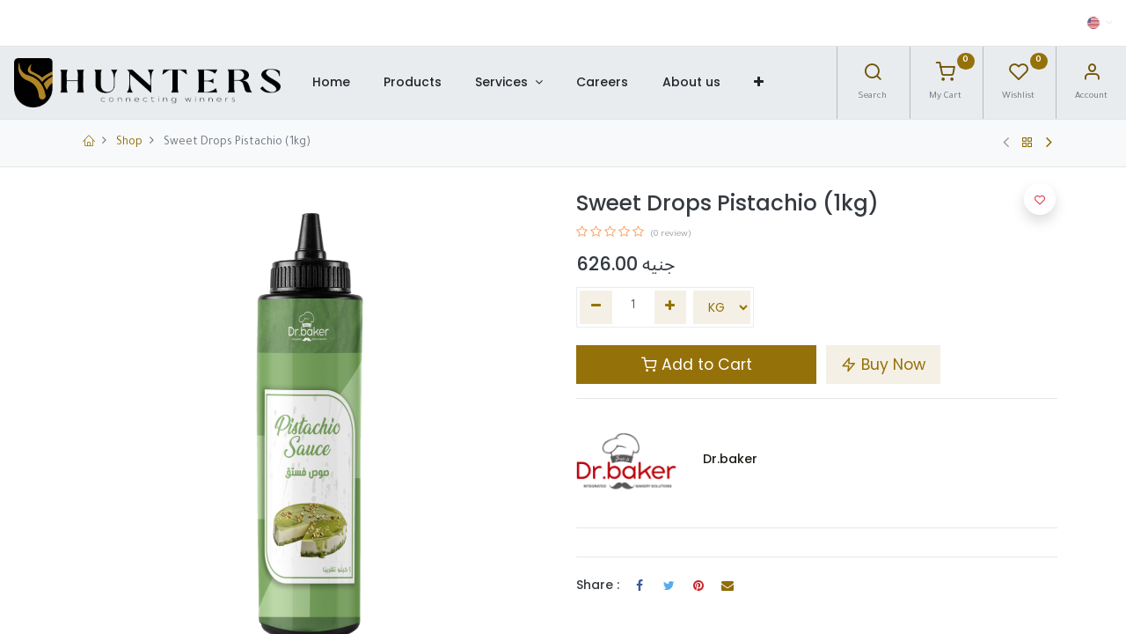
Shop (129, 142)
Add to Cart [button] (696, 364)
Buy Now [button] (883, 364)
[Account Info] (1091, 76)
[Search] (872, 76)
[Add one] (670, 307)
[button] (758, 83)
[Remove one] (596, 307)
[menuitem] (330, 83)
